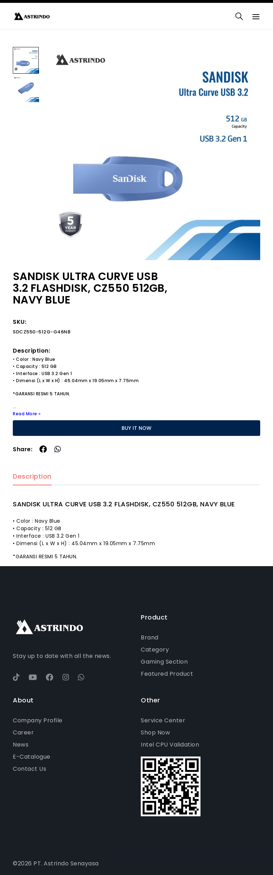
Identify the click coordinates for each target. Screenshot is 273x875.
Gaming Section (164, 662)
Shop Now (155, 732)
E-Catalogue (31, 757)
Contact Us (29, 769)
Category (155, 649)
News (20, 744)
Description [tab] (32, 477)
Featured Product (167, 674)
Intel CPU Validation (170, 744)
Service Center (163, 720)
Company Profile (38, 720)
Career (23, 732)
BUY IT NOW (136, 428)
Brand (150, 637)
